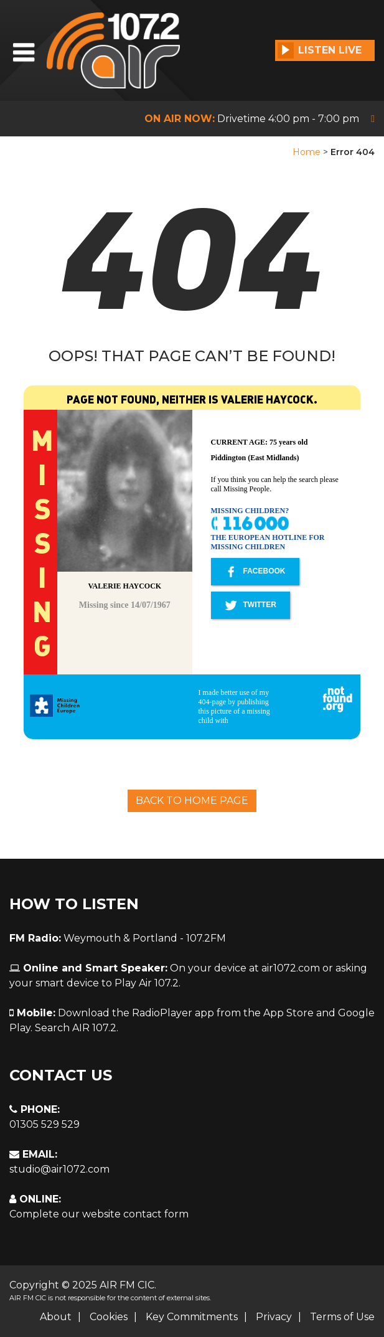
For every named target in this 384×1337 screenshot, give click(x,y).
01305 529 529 (44, 1124)
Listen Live (320, 50)
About (56, 1317)
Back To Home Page (192, 800)
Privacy (274, 1317)
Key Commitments (192, 1317)
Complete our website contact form (99, 1214)
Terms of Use (342, 1317)
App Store (288, 1013)
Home (307, 152)
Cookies (109, 1317)
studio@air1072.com (59, 1169)
